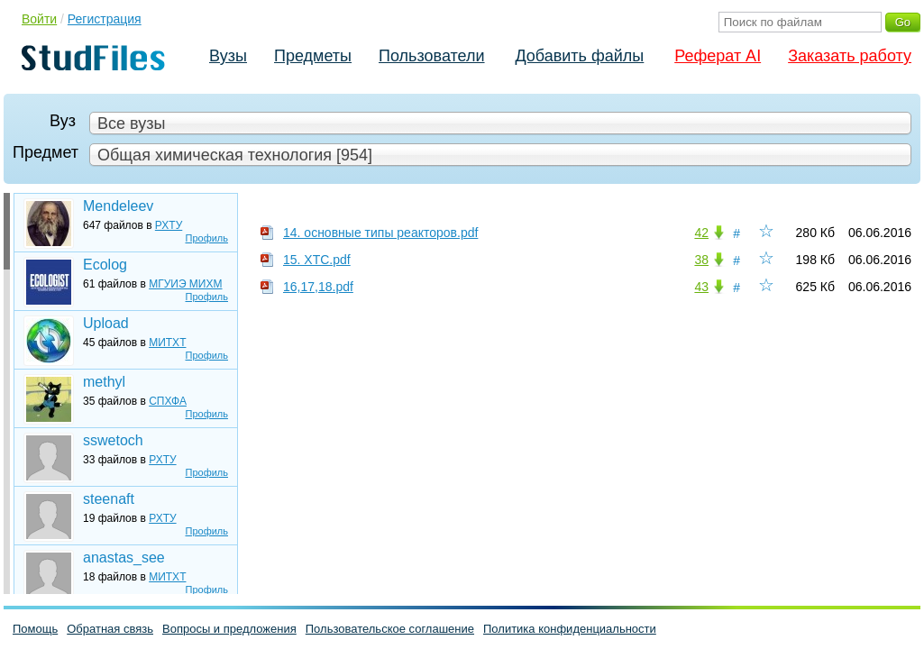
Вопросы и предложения (229, 628)
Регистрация (105, 19)
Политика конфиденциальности (569, 628)
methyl (104, 381)
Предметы (313, 56)
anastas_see (124, 557)
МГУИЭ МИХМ (185, 284)
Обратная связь (110, 628)
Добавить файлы (579, 56)
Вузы (228, 56)
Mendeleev (118, 206)
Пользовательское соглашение (390, 628)
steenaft (108, 499)
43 (701, 286)
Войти (39, 19)
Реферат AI (717, 56)
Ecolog (105, 264)
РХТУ (168, 225)
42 (701, 232)
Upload (106, 323)
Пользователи (431, 56)
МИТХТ (167, 342)
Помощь (35, 628)
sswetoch (113, 440)
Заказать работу (849, 56)
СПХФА (168, 401)
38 (701, 259)
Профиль (207, 238)
